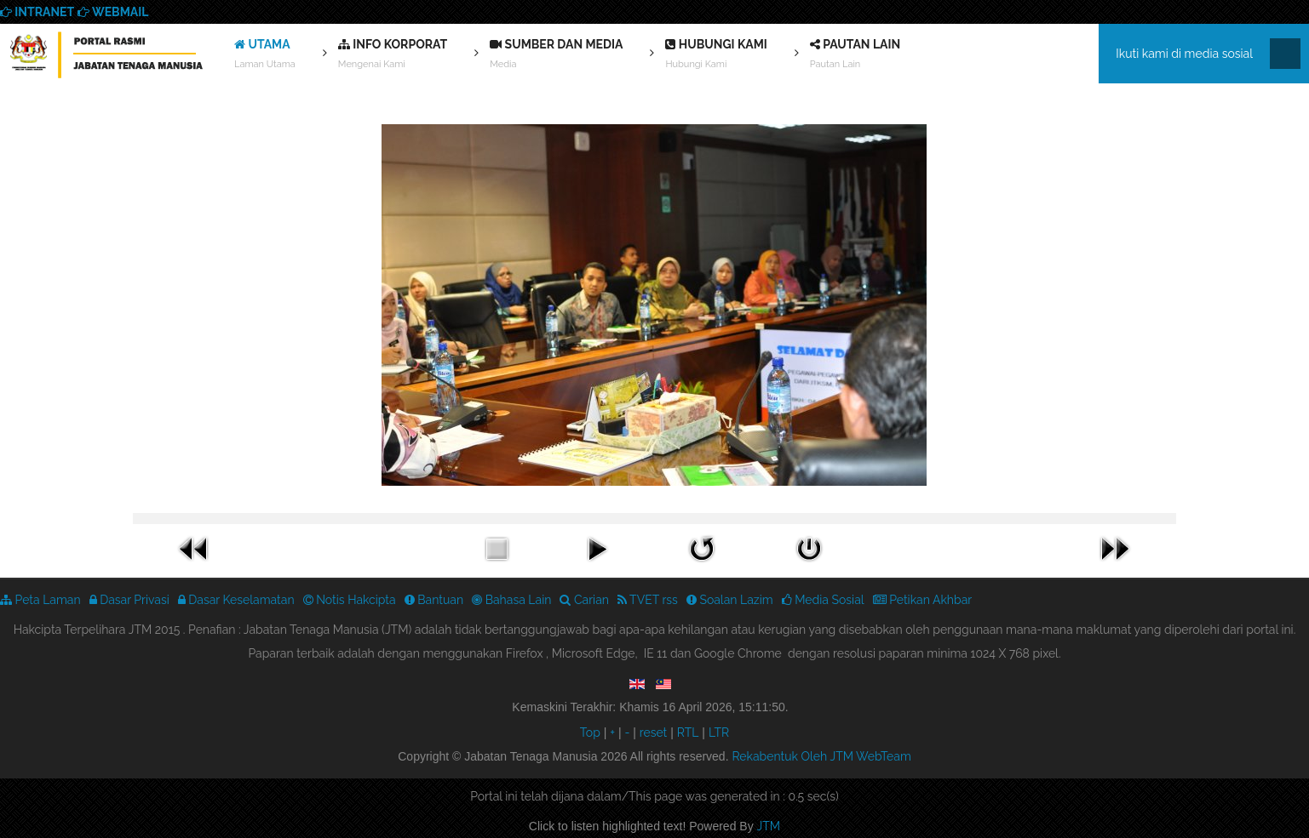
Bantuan (434, 600)
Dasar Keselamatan (236, 600)
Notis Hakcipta (349, 600)
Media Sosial (823, 600)
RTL (688, 732)
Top (590, 732)
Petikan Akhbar (923, 600)
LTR (719, 732)
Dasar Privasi (129, 600)
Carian (584, 600)
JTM (769, 826)
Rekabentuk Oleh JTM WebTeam (821, 756)
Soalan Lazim (729, 600)
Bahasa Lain (511, 600)
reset (654, 732)
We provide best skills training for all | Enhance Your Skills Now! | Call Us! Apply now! (106, 58)
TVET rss (647, 600)
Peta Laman (40, 600)
